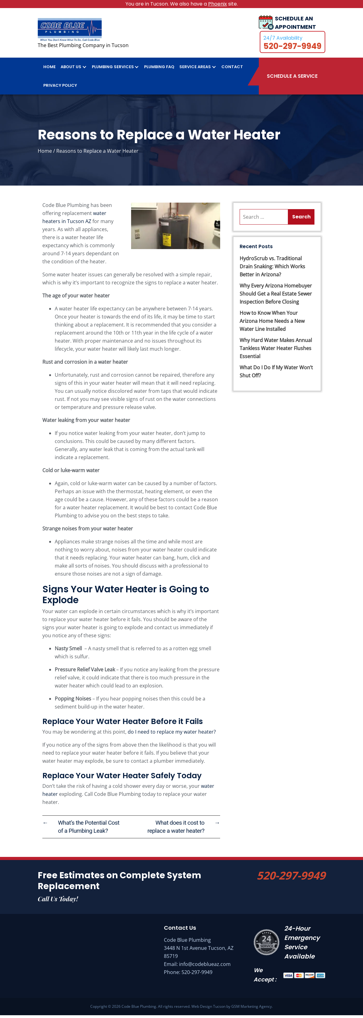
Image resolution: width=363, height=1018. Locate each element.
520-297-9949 (291, 878)
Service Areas (195, 69)
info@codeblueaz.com (205, 966)
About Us (71, 69)
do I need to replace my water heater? (172, 734)
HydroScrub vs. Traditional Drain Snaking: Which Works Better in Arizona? (272, 269)
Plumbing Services (113, 69)
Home (49, 69)
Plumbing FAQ (159, 69)
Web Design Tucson (208, 1009)
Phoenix (217, 3)
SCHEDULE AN (295, 24)
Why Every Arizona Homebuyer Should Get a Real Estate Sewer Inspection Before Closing (276, 296)
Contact (232, 69)
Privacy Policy (60, 88)
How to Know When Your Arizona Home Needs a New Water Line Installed (272, 323)
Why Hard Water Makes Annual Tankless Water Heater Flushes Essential (276, 351)
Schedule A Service (292, 78)
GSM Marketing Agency (251, 1009)
